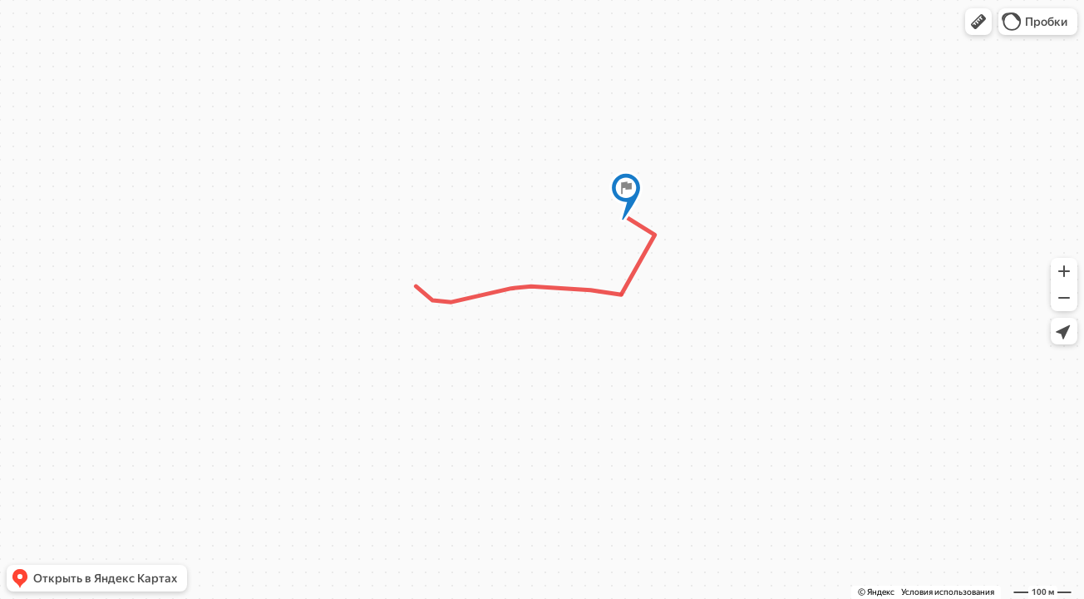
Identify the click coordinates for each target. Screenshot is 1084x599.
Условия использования (947, 592)
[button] (978, 21)
